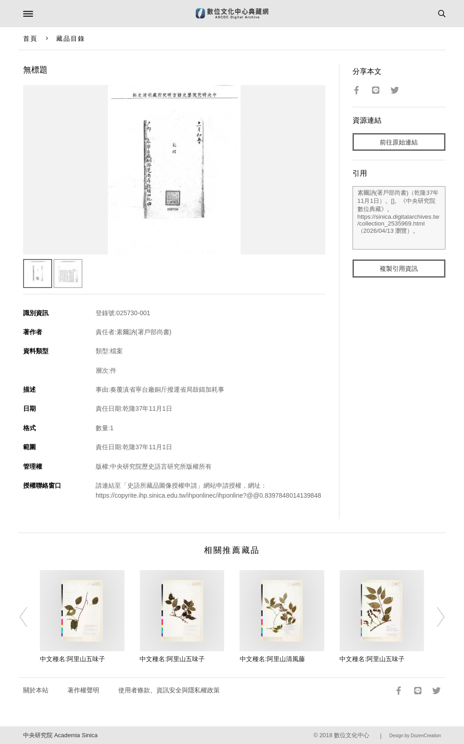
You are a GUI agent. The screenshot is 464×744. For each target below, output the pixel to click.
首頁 (30, 38)
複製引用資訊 (399, 268)
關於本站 (35, 690)
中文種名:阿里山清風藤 (272, 658)
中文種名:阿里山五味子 (72, 658)
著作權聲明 (83, 690)
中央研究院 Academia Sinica (60, 735)
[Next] (434, 617)
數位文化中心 (351, 735)
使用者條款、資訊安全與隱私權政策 (169, 690)
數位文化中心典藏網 (232, 13)
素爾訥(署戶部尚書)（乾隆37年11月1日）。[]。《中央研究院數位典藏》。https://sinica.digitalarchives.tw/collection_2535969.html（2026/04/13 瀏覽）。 (399, 218)
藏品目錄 (70, 38)
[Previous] (29, 617)
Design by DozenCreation (415, 735)
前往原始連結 (399, 142)
